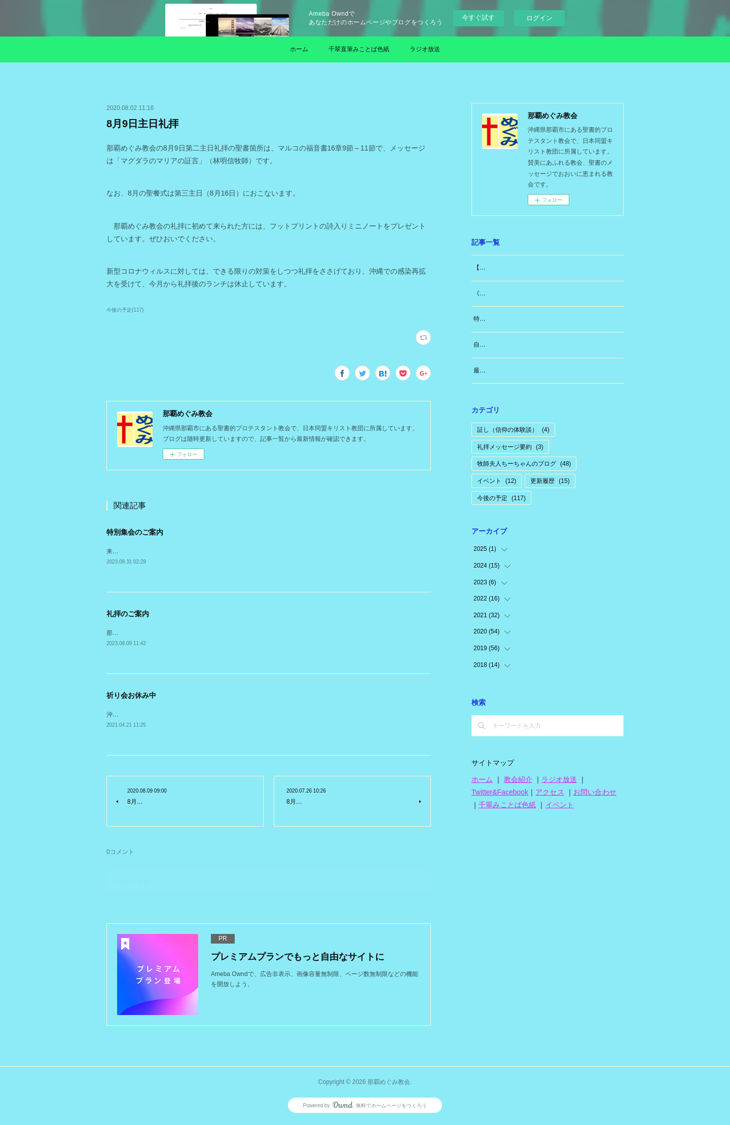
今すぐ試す (478, 17)
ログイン (539, 18)
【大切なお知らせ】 (500, 267)
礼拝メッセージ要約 (510, 447)
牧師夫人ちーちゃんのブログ (524, 463)
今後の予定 (501, 498)
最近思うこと (491, 370)
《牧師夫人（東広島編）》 (509, 293)
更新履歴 (549, 480)
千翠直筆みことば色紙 (358, 49)
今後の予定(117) (124, 310)
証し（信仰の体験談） (513, 429)
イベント (496, 480)
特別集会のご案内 (134, 532)
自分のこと (488, 344)
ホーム (299, 49)
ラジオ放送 (425, 49)
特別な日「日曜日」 (500, 318)
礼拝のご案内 (127, 614)
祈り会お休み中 (131, 697)
